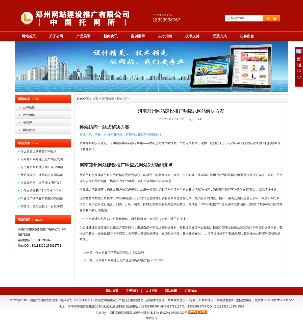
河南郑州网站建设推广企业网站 (41, 167)
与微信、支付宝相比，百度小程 (41, 206)
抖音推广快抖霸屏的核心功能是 (41, 198)
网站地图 (254, 2)
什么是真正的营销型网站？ (38, 151)
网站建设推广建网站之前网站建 (41, 175)
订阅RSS (191, 291)
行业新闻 (29, 115)
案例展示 (138, 36)
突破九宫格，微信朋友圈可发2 (41, 183)
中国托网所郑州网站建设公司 (126, 313)
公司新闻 (29, 107)
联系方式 (267, 2)
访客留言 (247, 36)
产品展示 (83, 36)
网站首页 (240, 2)
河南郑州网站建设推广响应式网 (41, 159)
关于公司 (56, 36)
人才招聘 (165, 36)
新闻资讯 (111, 36)
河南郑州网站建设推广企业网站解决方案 (122, 260)
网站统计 (151, 318)
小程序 (27, 122)
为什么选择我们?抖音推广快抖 (41, 190)
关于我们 (132, 291)
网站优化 (29, 130)
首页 (95, 98)
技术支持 (192, 36)
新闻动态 (108, 98)
